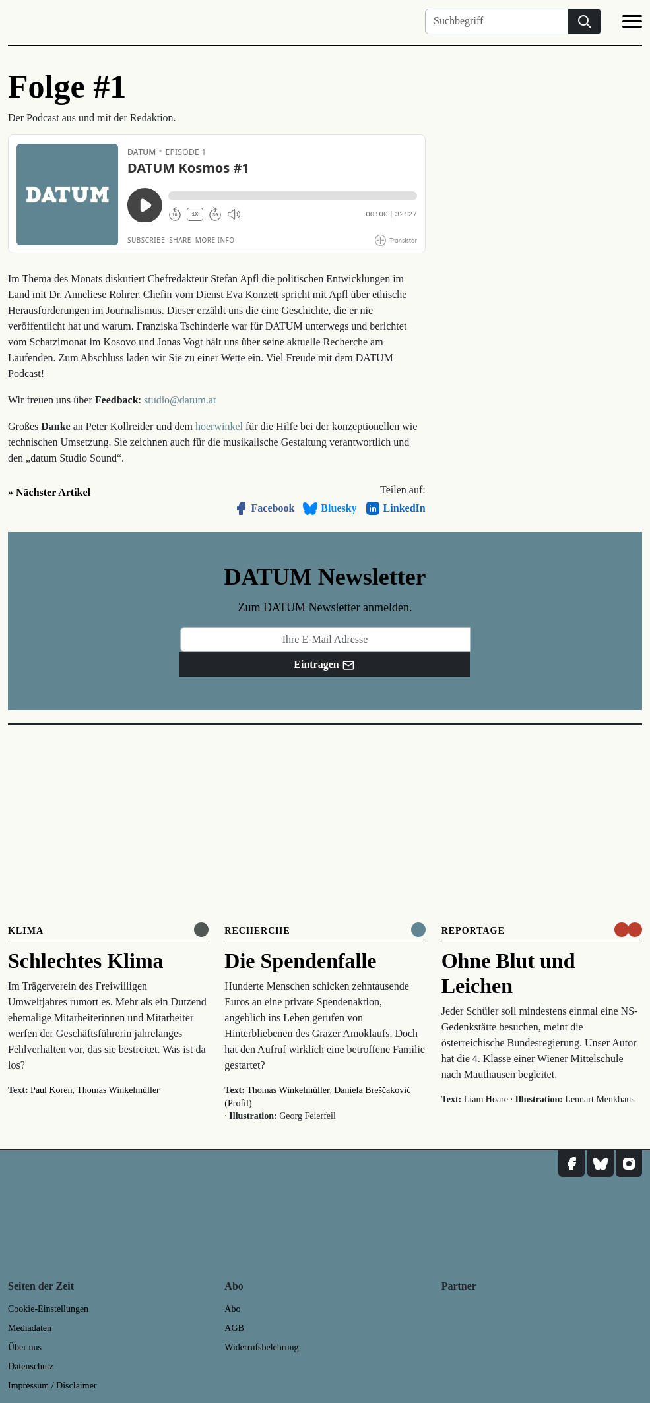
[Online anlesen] (201, 929)
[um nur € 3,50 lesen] (628, 929)
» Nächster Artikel (49, 492)
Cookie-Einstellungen (48, 1309)
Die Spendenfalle (300, 960)
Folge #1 (67, 86)
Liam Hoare (486, 1099)
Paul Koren (51, 1090)
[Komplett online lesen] (418, 929)
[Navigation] (632, 23)
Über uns (25, 1347)
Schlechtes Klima (86, 960)
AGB (234, 1328)
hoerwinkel (219, 426)
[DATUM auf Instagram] (629, 1163)
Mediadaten (29, 1328)
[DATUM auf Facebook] (571, 1163)
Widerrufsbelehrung (261, 1347)
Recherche (257, 931)
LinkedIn (395, 508)
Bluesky (329, 508)
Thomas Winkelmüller (118, 1090)
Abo (232, 1309)
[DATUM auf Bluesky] (600, 1163)
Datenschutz (30, 1366)
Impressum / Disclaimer (52, 1385)
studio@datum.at (180, 399)
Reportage (473, 931)
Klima (26, 931)
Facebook (264, 508)
